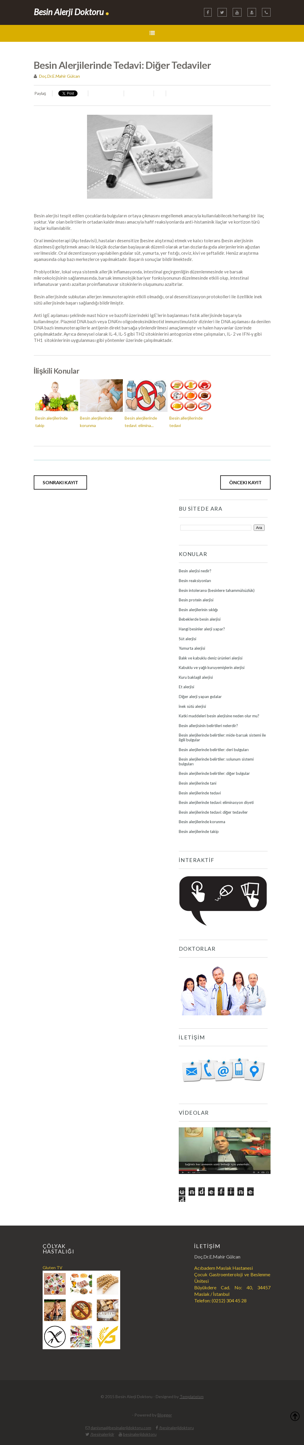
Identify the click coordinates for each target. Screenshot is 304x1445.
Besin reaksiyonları (195, 580)
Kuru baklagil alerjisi (196, 677)
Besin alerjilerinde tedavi (200, 793)
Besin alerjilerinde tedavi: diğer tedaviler (213, 812)
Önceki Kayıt (245, 482)
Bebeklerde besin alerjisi (200, 619)
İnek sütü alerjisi (192, 706)
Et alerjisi (186, 686)
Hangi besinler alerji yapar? (202, 629)
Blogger (164, 1414)
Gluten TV (52, 1267)
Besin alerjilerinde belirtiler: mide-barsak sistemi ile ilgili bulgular (222, 737)
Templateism (192, 1396)
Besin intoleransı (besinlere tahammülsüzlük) (217, 590)
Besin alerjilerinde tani (197, 783)
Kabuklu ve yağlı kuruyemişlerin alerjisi (212, 667)
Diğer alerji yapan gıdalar (200, 696)
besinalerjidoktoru (140, 1434)
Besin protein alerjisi (196, 600)
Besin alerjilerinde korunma (202, 821)
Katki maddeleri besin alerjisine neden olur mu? (219, 715)
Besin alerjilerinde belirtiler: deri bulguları (214, 749)
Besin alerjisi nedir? (195, 570)
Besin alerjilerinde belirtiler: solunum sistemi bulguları (216, 761)
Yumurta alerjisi (192, 648)
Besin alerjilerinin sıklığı (198, 609)
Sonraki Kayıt (60, 482)
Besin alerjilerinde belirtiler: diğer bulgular (214, 773)
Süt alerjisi (187, 638)
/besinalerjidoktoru (176, 1427)
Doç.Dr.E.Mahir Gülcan (59, 76)
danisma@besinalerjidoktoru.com (121, 1427)
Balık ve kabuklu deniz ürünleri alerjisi (210, 658)
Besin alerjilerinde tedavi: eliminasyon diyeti (216, 802)
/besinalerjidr (102, 1434)
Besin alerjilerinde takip (199, 831)
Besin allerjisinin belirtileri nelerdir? (208, 725)
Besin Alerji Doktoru (71, 12)
